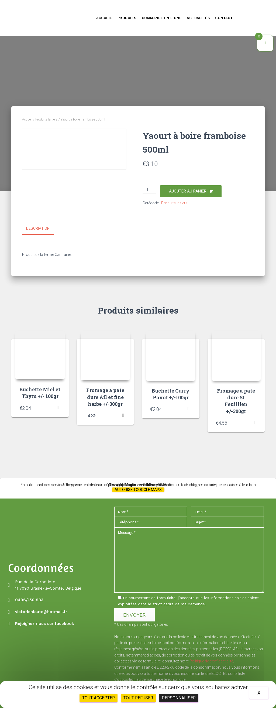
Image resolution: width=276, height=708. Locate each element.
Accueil (104, 18)
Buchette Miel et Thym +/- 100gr (39, 392)
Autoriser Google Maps (138, 489)
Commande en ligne (162, 18)
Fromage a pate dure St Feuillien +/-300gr (236, 400)
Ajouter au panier (187, 191)
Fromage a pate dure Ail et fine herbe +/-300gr (105, 397)
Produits (127, 18)
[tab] (42, 228)
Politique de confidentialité (211, 661)
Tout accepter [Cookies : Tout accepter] (98, 697)
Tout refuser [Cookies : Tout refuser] (138, 697)
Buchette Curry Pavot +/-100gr (170, 393)
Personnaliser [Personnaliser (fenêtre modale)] (179, 697)
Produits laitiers (46, 119)
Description (38, 228)
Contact (224, 18)
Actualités (198, 18)
